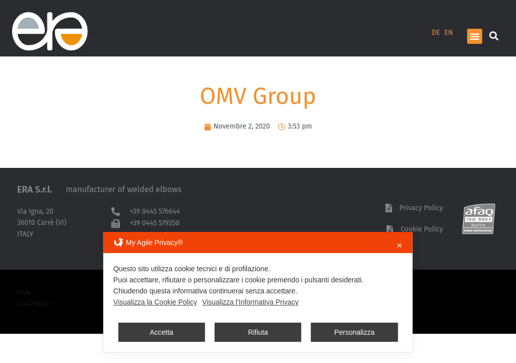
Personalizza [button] (354, 332)
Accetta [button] (161, 332)
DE (436, 32)
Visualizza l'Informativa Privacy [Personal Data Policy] (250, 302)
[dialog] (258, 292)
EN (448, 32)
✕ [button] (400, 245)
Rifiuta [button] (258, 332)
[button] (474, 36)
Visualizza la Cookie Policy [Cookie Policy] (155, 302)
